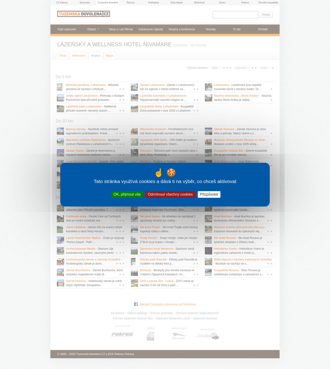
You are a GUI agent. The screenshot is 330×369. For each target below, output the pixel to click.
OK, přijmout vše (126, 194)
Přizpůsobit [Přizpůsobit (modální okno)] (209, 194)
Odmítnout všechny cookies (170, 194)
